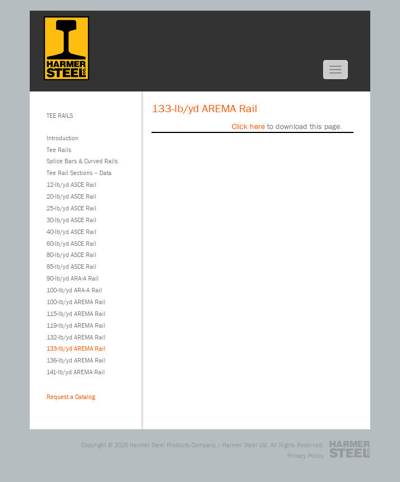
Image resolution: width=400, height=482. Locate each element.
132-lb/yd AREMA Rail (76, 337)
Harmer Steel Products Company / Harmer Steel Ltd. (199, 444)
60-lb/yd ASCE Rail (71, 243)
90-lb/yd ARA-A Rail (73, 278)
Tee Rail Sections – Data (79, 172)
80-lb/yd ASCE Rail (71, 254)
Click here (248, 126)
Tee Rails (59, 149)
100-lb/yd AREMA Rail (76, 301)
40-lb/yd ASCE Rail (71, 231)
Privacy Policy (305, 455)
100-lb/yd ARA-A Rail (74, 290)
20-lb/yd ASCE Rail (71, 196)
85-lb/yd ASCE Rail (71, 266)
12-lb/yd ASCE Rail (71, 184)
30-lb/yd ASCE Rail (71, 219)
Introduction (63, 138)
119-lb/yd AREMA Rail (76, 325)
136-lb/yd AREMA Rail (76, 360)
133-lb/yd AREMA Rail (76, 348)
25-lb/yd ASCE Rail (71, 208)
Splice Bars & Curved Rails (82, 161)
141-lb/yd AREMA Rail (76, 372)
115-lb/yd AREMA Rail (76, 313)
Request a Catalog (71, 396)
